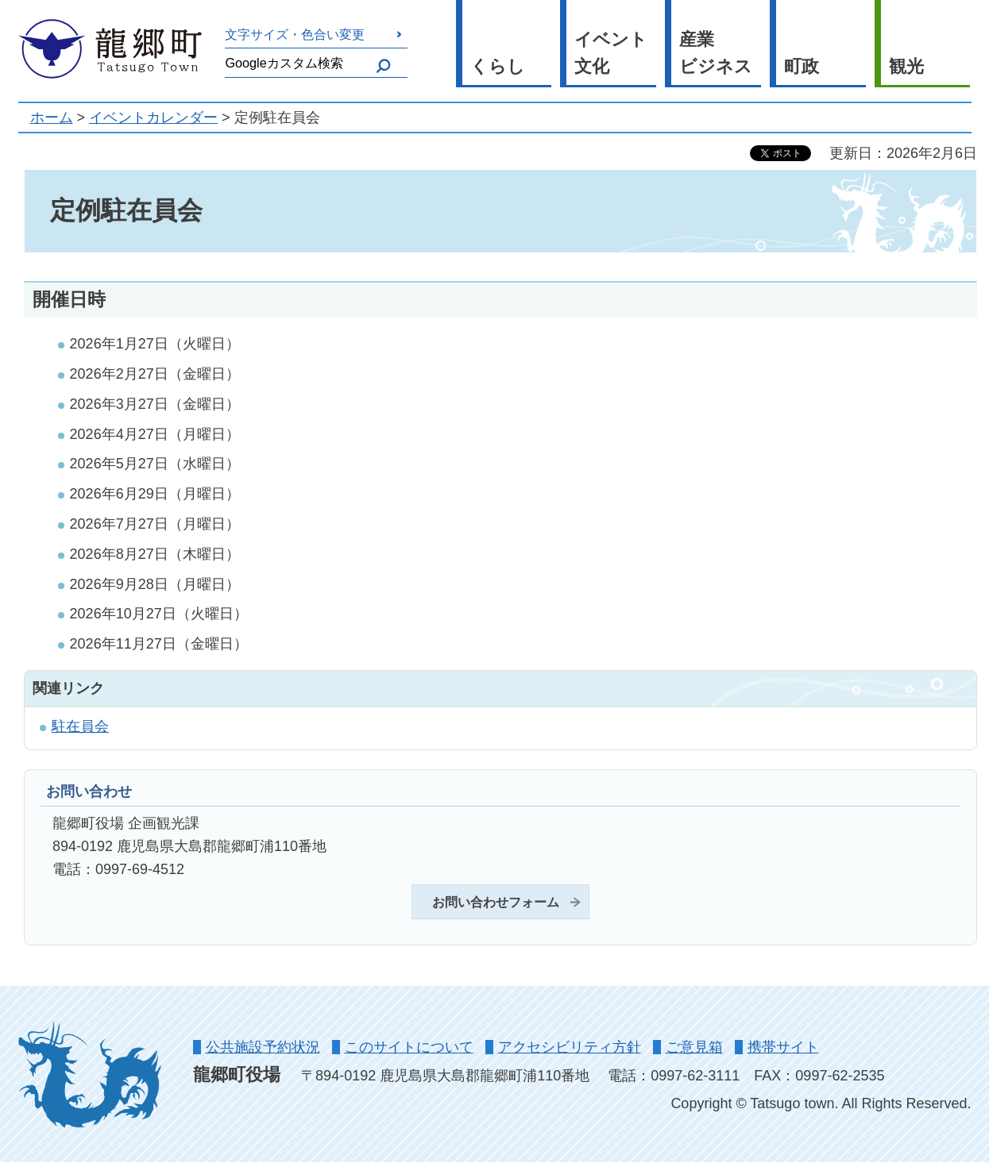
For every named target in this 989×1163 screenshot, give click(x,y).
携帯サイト (783, 1047)
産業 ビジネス (715, 53)
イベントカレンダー (153, 117)
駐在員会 (80, 726)
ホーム (51, 117)
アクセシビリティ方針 (569, 1047)
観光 (906, 66)
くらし (497, 66)
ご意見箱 (694, 1047)
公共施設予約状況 (263, 1047)
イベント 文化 (610, 53)
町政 (801, 66)
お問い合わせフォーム (495, 902)
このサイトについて (409, 1047)
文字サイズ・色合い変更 (295, 34)
